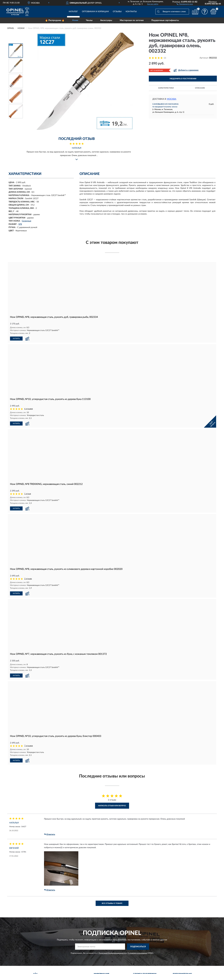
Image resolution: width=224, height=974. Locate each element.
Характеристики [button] (166, 88)
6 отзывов (28, 409)
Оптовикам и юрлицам (95, 12)
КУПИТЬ (16, 338)
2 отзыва (28, 579)
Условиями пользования (137, 953)
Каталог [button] (73, 12)
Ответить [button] (49, 834)
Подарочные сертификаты (165, 20)
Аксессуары (106, 20)
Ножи (75, 20)
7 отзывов (28, 746)
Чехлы (89, 20)
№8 (20, 224)
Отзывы (117, 12)
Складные (26, 221)
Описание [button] (200, 88)
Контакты (131, 12)
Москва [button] (171, 99)
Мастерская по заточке (132, 20)
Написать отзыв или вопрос (112, 806)
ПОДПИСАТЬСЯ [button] (138, 947)
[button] (185, 4)
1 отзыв (27, 494)
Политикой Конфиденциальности (112, 953)
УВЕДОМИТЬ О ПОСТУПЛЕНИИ (183, 79)
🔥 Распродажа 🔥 (54, 20)
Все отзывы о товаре (112, 903)
